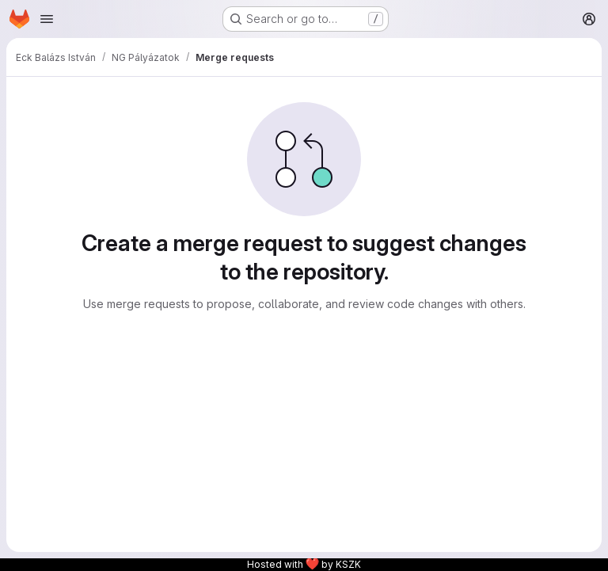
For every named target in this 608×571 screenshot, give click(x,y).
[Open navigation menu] (46, 19)
